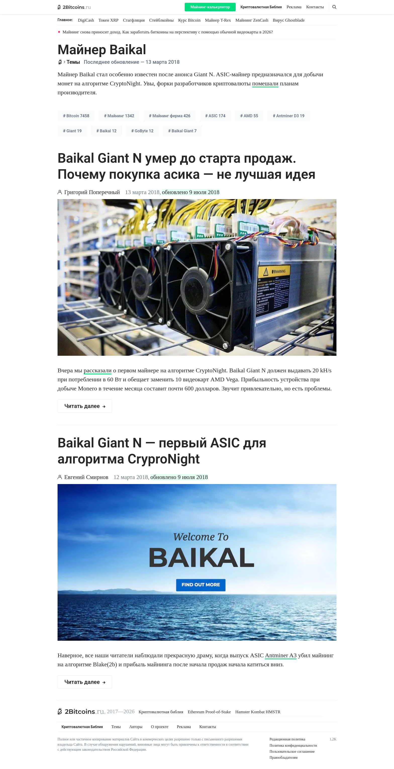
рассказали (98, 370)
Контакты (315, 7)
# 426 (169, 115)
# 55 (249, 115)
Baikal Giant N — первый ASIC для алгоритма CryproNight (162, 451)
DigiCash (86, 20)
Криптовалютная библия (161, 711)
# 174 (215, 115)
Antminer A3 (281, 655)
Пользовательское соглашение (292, 751)
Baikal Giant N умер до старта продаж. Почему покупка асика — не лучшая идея (187, 166)
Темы (116, 727)
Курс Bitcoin (189, 20)
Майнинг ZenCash (251, 20)
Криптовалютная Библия (261, 7)
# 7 (182, 131)
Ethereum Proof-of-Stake (209, 711)
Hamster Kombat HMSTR (257, 711)
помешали (265, 83)
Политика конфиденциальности (293, 745)
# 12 (106, 131)
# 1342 (119, 115)
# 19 (289, 115)
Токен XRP (108, 20)
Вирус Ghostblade (289, 20)
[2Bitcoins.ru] (81, 711)
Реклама (294, 7)
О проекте (159, 727)
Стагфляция (134, 20)
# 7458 (76, 115)
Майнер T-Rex (218, 20)
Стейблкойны (161, 20)
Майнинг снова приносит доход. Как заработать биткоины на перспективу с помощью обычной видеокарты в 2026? (168, 32)
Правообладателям (284, 757)
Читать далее (84, 406)
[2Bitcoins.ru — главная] (74, 7)
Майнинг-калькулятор (210, 7)
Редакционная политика (287, 739)
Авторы (135, 727)
